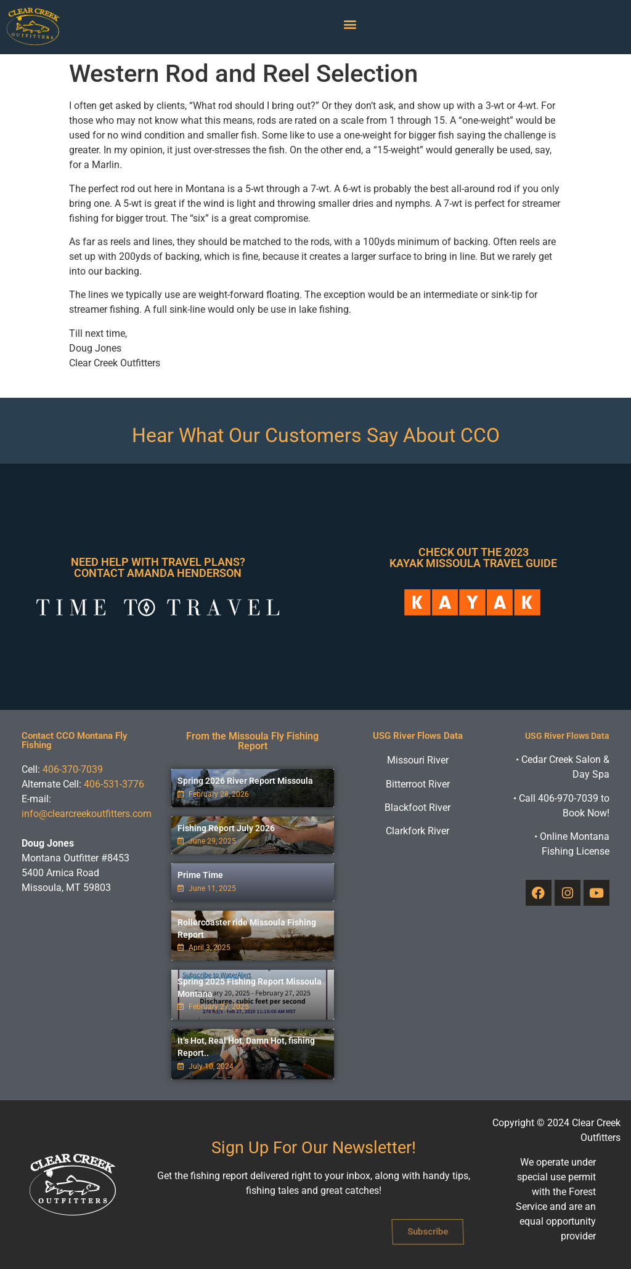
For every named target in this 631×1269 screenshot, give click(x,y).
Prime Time (200, 875)
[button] (350, 24)
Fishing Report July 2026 (226, 828)
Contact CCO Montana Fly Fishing (74, 740)
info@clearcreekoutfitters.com (87, 814)
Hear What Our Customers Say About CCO (316, 435)
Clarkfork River (417, 831)
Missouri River (418, 760)
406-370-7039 (73, 769)
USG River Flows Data (418, 735)
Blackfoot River (417, 807)
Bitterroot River (418, 784)
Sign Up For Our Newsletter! (313, 1148)
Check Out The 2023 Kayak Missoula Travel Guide (473, 558)
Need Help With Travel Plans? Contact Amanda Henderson (158, 567)
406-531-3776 (114, 784)
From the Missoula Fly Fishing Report (252, 741)
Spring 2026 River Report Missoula (245, 781)
